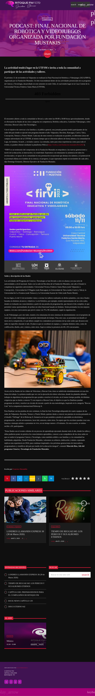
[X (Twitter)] (11, 682)
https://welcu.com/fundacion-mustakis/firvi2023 (66, 145)
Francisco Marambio (20, 469)
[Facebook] (20, 682)
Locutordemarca (22, 667)
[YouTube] (6, 682)
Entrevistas (47, 19)
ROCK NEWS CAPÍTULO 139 (20, 601)
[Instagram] (15, 682)
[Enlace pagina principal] (23, 4)
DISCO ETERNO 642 (16, 607)
